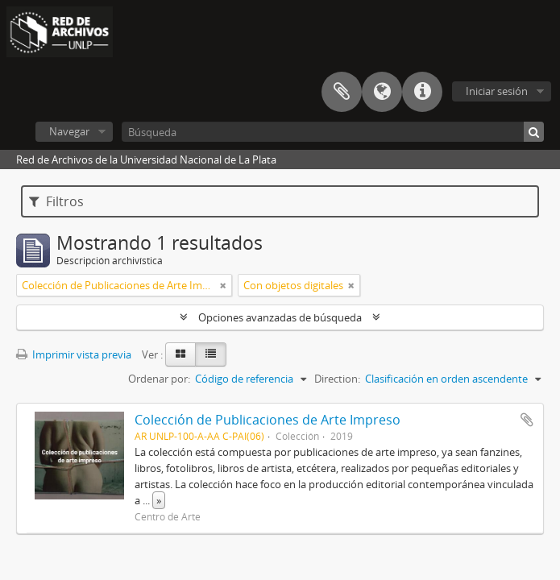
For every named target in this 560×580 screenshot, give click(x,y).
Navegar (69, 131)
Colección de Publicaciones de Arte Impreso (267, 420)
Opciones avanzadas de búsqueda (280, 317)
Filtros (56, 201)
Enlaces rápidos (422, 92)
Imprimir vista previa (73, 354)
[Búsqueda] (333, 132)
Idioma (382, 92)
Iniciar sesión (497, 91)
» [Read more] (158, 500)
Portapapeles (341, 92)
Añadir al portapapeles (527, 420)
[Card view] (180, 354)
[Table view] (210, 354)
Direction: (337, 378)
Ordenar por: (159, 378)
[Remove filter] (223, 285)
